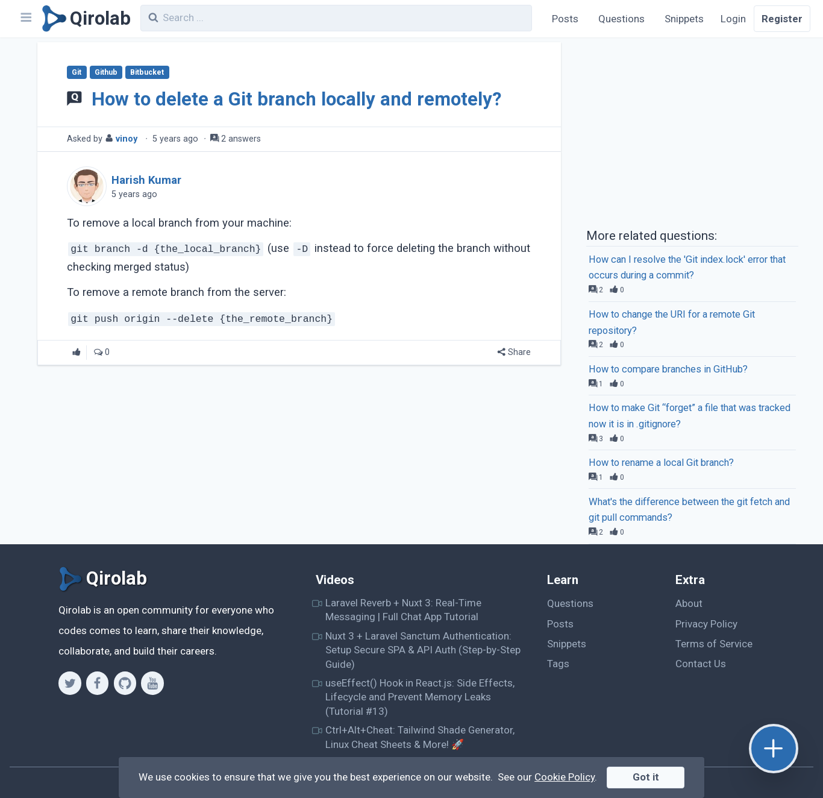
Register (782, 19)
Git (76, 72)
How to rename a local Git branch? (661, 462)
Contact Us (700, 664)
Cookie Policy (564, 777)
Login (733, 19)
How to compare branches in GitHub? (668, 369)
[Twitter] (69, 682)
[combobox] (336, 18)
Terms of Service (714, 644)
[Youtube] (152, 682)
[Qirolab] (84, 19)
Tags (558, 664)
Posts (565, 19)
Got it (646, 777)
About (689, 603)
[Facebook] (97, 682)
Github (106, 72)
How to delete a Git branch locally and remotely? (296, 99)
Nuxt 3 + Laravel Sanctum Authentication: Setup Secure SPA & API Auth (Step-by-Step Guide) (423, 650)
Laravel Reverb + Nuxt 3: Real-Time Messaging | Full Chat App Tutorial (403, 610)
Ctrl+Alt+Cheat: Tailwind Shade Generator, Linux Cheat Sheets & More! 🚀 (420, 737)
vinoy (126, 139)
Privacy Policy (706, 624)
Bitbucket (147, 72)
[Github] (125, 682)
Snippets (684, 19)
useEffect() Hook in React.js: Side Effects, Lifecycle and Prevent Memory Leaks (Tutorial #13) (420, 697)
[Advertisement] (692, 131)
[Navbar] (25, 19)
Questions (621, 19)
